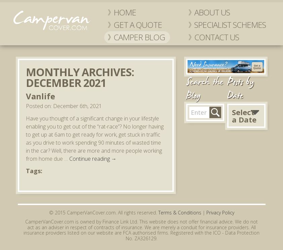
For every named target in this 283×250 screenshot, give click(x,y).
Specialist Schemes (230, 24)
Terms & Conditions (179, 212)
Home (125, 12)
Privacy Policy (220, 212)
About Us (212, 12)
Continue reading (93, 158)
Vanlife (40, 96)
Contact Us (216, 37)
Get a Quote (138, 24)
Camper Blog (139, 37)
